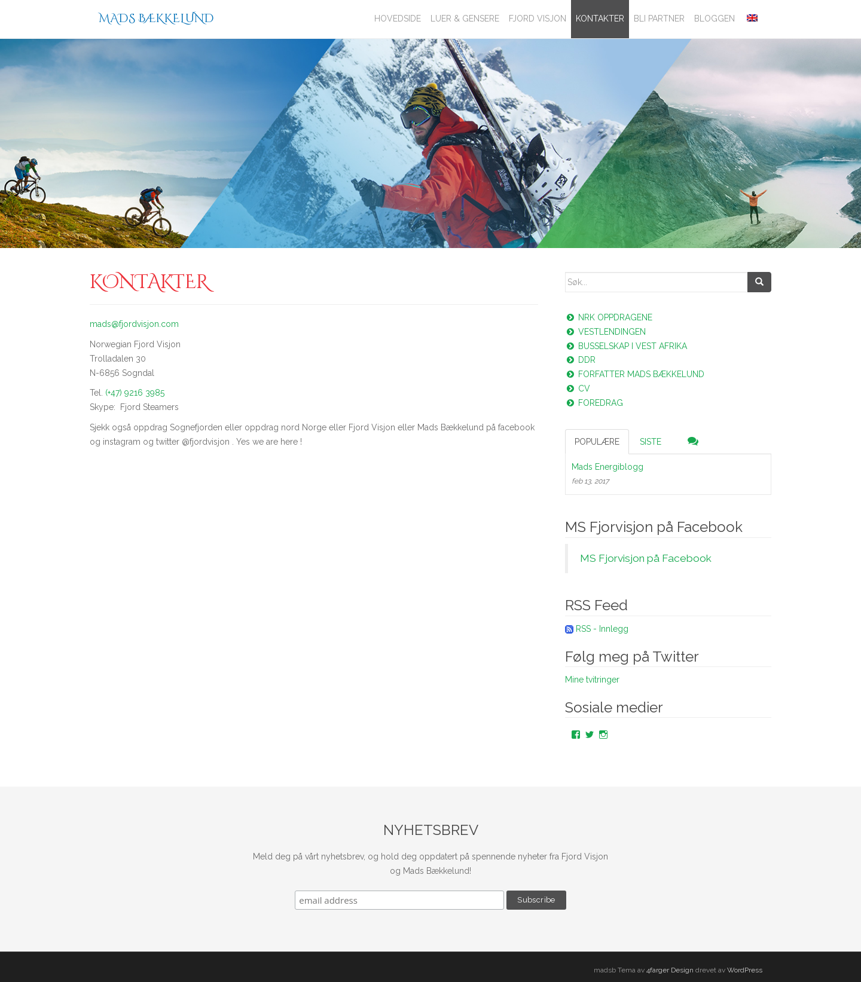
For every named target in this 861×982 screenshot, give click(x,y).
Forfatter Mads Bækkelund (634, 374)
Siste (650, 441)
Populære (597, 441)
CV (577, 388)
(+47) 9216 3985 (134, 392)
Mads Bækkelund (156, 18)
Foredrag (594, 403)
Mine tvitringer (592, 679)
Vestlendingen (605, 331)
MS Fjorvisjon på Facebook (654, 527)
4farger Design (670, 970)
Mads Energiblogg (607, 467)
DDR (580, 360)
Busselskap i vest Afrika (626, 346)
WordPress (744, 970)
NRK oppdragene (608, 317)
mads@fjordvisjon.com (134, 324)
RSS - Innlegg (602, 629)
